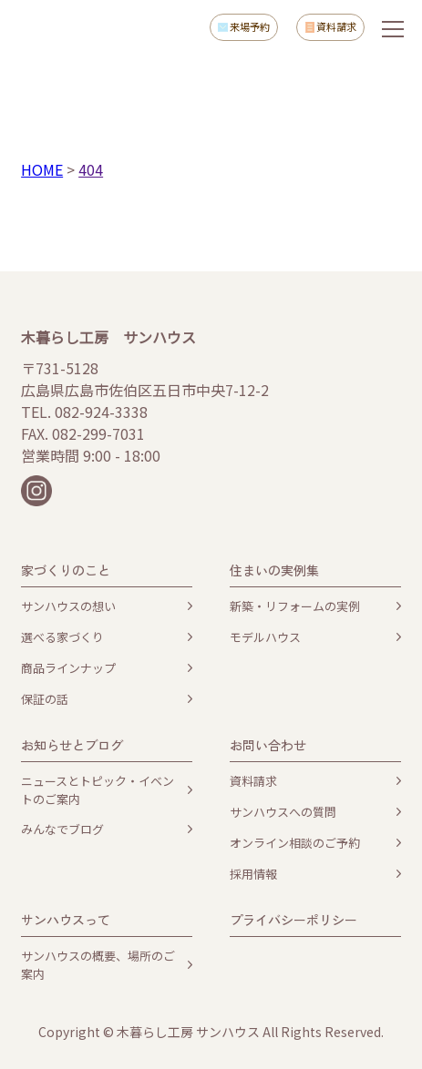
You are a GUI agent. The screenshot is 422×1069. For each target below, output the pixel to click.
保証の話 (44, 699)
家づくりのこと (65, 570)
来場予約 (250, 26)
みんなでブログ (62, 829)
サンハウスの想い (68, 606)
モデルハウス (265, 637)
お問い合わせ (268, 745)
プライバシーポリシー (293, 920)
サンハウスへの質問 (283, 811)
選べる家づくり (62, 637)
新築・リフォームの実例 (295, 606)
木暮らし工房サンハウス (74, 27)
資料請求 (336, 26)
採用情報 (253, 873)
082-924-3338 (101, 412)
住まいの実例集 (274, 570)
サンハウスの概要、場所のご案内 (98, 964)
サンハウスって (65, 920)
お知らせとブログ (72, 745)
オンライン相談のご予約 (295, 842)
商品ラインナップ (68, 668)
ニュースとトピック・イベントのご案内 (97, 790)
